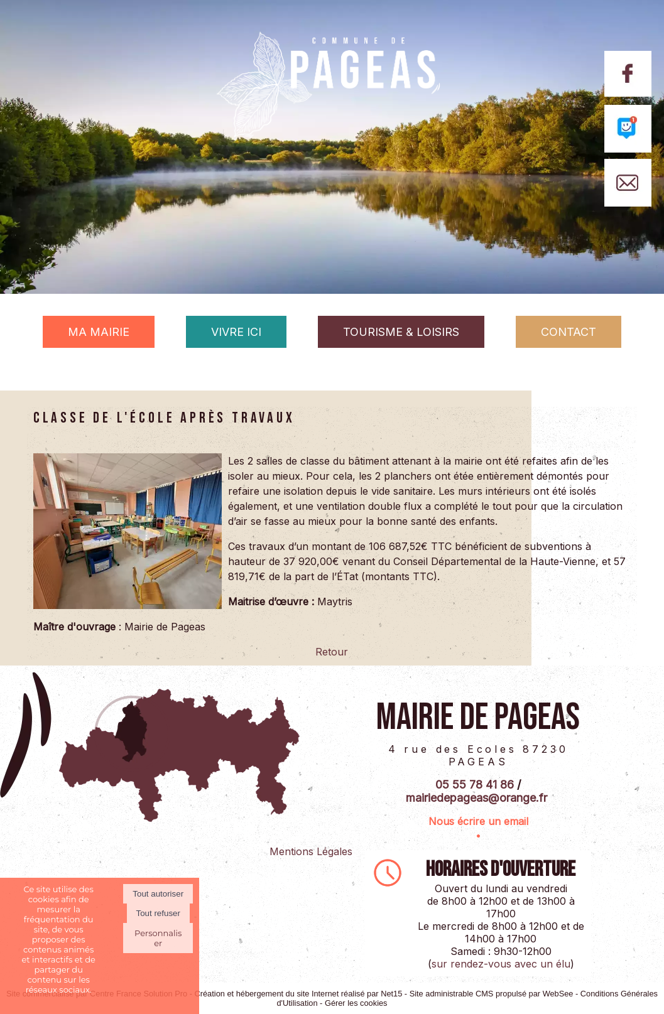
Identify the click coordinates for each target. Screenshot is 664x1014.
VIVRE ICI (236, 331)
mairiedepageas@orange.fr (476, 797)
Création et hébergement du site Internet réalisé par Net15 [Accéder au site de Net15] (299, 993)
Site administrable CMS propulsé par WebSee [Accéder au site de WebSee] (492, 993)
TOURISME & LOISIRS (401, 331)
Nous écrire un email (478, 821)
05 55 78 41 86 (474, 784)
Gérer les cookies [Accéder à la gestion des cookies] (356, 1003)
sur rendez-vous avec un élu (501, 963)
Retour (331, 651)
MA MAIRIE (98, 331)
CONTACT (568, 331)
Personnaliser (158, 938)
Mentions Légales (310, 851)
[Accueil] (332, 105)
